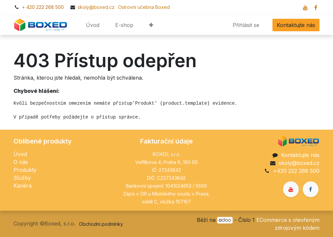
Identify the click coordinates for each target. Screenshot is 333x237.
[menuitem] (92, 25)
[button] (151, 25)
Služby (22, 177)
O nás (20, 162)
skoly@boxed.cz (97, 7)
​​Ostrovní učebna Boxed (143, 7)
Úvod (20, 154)
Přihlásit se (246, 25)
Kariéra (22, 185)
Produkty (25, 170)
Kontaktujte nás (296, 25)
